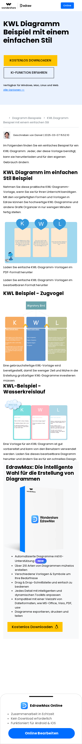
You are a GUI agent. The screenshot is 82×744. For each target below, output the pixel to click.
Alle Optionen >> (13, 90)
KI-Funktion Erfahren (29, 72)
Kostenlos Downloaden (30, 60)
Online (67, 5)
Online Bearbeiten (41, 733)
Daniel (39, 135)
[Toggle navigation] (79, 5)
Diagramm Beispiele (26, 118)
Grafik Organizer (26, 207)
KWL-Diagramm (56, 187)
